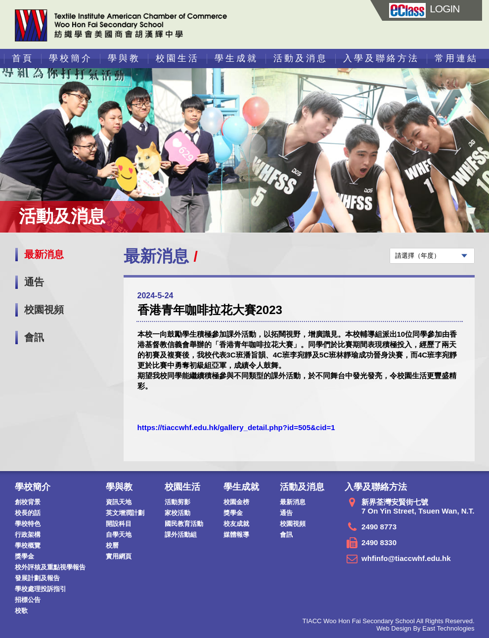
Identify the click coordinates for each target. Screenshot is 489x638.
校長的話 (28, 513)
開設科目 (119, 523)
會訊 (34, 337)
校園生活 (177, 58)
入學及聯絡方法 (381, 58)
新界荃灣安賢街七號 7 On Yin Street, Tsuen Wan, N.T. (417, 506)
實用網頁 (119, 556)
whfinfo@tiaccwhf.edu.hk (405, 558)
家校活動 (177, 513)
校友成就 (236, 523)
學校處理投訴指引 (40, 589)
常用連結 (456, 58)
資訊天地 (119, 502)
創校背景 (28, 502)
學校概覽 (28, 545)
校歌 (21, 610)
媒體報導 (236, 534)
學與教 (124, 58)
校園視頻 (44, 309)
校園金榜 (236, 502)
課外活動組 (181, 534)
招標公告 (28, 599)
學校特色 (28, 523)
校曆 (112, 545)
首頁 (23, 58)
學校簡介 (70, 58)
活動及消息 (300, 58)
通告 (34, 282)
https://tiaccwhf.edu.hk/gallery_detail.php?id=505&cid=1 (236, 427)
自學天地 (119, 534)
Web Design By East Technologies (425, 628)
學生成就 (236, 58)
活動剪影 (177, 502)
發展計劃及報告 (37, 578)
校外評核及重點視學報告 (50, 567)
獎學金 (24, 556)
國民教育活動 (184, 523)
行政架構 (28, 534)
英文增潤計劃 (125, 513)
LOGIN (424, 8)
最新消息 (44, 254)
